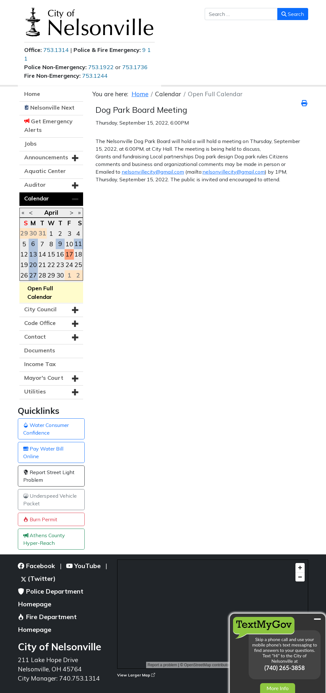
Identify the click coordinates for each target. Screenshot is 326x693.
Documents (39, 350)
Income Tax (40, 364)
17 (69, 254)
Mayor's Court (43, 377)
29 (51, 275)
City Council (40, 309)
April (51, 212)
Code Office (40, 323)
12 (24, 254)
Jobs (30, 143)
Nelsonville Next (52, 107)
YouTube (83, 566)
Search (292, 14)
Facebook (36, 566)
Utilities (35, 391)
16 (60, 254)
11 (78, 244)
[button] (75, 158)
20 (33, 265)
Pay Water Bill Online (43, 452)
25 (78, 265)
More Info (277, 688)
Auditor (35, 184)
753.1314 (56, 50)
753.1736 (135, 67)
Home (32, 93)
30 (60, 275)
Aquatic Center (45, 171)
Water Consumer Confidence (46, 429)
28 (42, 275)
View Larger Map (136, 675)
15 (51, 254)
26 (24, 275)
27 (33, 275)
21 (42, 265)
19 (24, 265)
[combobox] (241, 14)
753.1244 (95, 75)
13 (33, 254)
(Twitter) (38, 578)
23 (60, 265)
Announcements (46, 157)
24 (69, 265)
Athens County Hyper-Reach (44, 539)
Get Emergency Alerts (48, 126)
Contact (35, 336)
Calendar (36, 198)
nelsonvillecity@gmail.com (153, 172)
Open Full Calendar (40, 292)
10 (69, 244)
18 (78, 254)
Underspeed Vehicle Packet (50, 500)
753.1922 (101, 67)
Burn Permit (40, 519)
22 (51, 265)
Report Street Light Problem (48, 476)
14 (42, 254)
